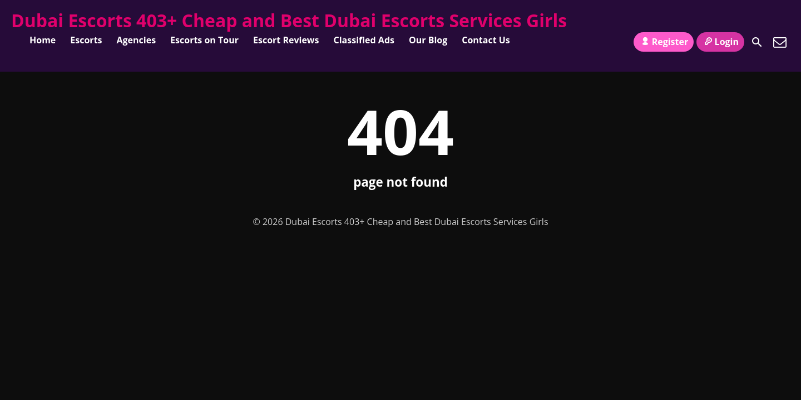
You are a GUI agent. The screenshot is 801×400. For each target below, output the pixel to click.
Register (663, 42)
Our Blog (428, 40)
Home (42, 40)
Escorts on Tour (204, 40)
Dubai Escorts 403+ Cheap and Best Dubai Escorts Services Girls (289, 20)
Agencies (136, 40)
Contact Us (486, 40)
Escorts (86, 40)
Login (720, 42)
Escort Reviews (286, 40)
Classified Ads (364, 40)
